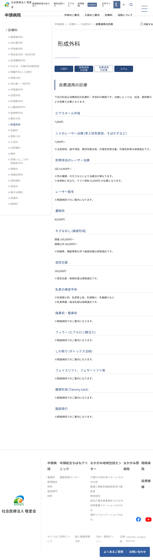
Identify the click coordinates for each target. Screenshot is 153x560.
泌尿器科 (15, 148)
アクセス (71, 4)
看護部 (51, 477)
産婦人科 (15, 136)
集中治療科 (16, 192)
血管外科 (15, 95)
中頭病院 (13, 15)
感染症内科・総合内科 (22, 54)
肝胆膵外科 (16, 101)
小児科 (14, 142)
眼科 (12, 153)
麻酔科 (14, 169)
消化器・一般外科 (20, 83)
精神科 (14, 204)
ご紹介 (64, 69)
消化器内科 (16, 42)
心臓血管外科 (17, 107)
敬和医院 (95, 496)
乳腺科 (14, 130)
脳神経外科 (16, 113)
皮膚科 (14, 198)
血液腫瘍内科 (17, 60)
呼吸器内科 (16, 48)
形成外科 (15, 124)
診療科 (108, 15)
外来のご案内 (71, 15)
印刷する (148, 24)
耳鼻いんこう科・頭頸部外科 (20, 161)
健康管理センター (70, 477)
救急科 (14, 186)
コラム (123, 69)
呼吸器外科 (16, 89)
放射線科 (15, 180)
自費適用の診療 (104, 69)
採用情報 (81, 4)
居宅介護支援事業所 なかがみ (106, 500)
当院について (125, 15)
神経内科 (15, 78)
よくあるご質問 (113, 552)
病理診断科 (16, 174)
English (92, 4)
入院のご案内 (92, 15)
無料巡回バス (59, 4)
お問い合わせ (137, 552)
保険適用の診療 (84, 69)
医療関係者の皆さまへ (41, 4)
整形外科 (15, 118)
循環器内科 (16, 37)
